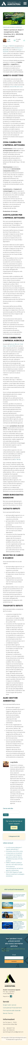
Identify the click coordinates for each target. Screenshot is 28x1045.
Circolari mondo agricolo (12, 27)
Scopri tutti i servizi (9, 1005)
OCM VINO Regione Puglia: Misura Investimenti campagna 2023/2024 (15, 874)
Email (14, 955)
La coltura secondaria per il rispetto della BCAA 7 (19, 896)
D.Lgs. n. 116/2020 (9, 46)
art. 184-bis (17, 459)
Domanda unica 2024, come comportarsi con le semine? (19, 905)
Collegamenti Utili (14, 836)
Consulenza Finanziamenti (12, 1008)
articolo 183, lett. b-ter (16, 86)
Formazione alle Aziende (11, 1010)
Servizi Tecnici (8, 1013)
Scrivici (14, 827)
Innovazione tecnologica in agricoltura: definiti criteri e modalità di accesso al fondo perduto (18, 915)
